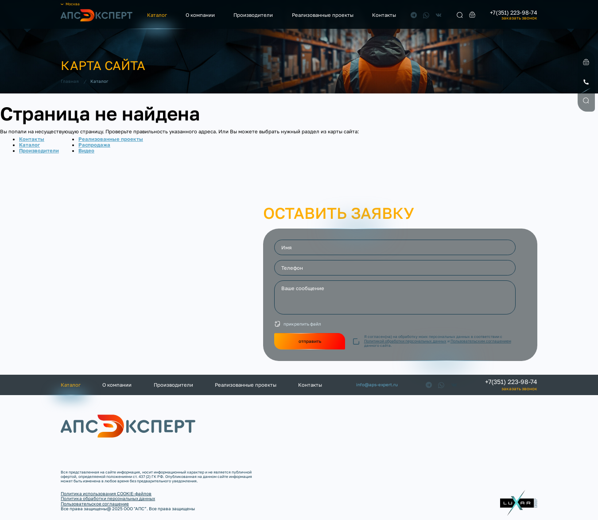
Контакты (384, 15)
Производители (253, 15)
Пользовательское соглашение (95, 503)
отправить (310, 341)
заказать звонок (519, 18)
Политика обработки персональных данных (108, 498)
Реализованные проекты (322, 15)
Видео (86, 150)
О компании (200, 15)
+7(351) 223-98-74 (513, 13)
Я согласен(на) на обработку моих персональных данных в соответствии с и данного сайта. (437, 341)
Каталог (157, 15)
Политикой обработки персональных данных (405, 341)
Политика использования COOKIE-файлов (106, 493)
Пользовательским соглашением (480, 341)
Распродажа (94, 144)
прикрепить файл (302, 323)
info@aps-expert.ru (377, 384)
